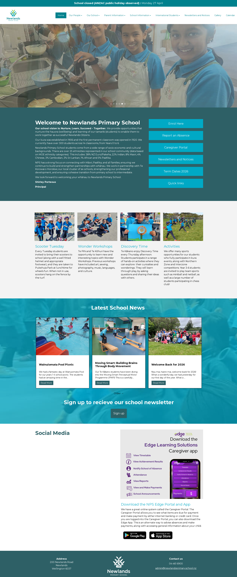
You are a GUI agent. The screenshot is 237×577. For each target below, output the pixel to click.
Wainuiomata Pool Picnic (56, 364)
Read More (46, 383)
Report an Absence (175, 135)
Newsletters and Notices (176, 159)
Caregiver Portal (175, 147)
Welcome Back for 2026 (168, 364)
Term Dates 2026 (176, 171)
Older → (119, 393)
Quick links (176, 183)
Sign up (118, 413)
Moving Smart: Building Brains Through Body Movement (116, 364)
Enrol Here (176, 123)
